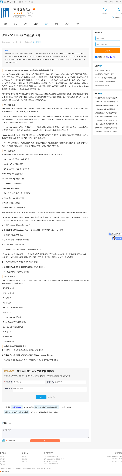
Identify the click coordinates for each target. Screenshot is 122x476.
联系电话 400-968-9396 (50, 461)
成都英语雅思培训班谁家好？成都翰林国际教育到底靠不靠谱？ (106, 113)
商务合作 (2, 464)
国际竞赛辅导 (19, 17)
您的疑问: (8, 388)
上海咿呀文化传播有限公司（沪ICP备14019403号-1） (38, 468)
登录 (7, 440)
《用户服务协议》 (111, 57)
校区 (36, 24)
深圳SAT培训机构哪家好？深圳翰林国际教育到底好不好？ (106, 128)
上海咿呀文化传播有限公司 (51, 456)
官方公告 (2, 461)
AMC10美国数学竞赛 (102, 85)
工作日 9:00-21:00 (117, 459)
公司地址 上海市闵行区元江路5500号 (54, 459)
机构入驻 (118, 2)
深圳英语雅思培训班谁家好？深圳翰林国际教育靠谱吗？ (106, 116)
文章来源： (34, 42)
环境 (56, 24)
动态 (46, 24)
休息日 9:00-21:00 (117, 461)
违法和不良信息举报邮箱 (51, 464)
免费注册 (110, 2)
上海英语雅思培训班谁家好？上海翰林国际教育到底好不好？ (106, 120)
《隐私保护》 (51, 397)
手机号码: (50, 382)
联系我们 (2, 459)
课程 (25, 24)
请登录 (105, 2)
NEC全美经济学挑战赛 (102, 70)
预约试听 (108, 51)
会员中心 (24, 456)
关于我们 (2, 456)
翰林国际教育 (17, 407)
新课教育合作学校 (9, 2)
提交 (41, 397)
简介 (15, 24)
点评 (77, 24)
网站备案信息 (5, 471)
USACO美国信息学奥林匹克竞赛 (105, 78)
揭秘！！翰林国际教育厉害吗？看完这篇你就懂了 (106, 124)
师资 (67, 24)
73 (22, 42)
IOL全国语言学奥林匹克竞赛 (104, 74)
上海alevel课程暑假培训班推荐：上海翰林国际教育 (107, 109)
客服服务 (24, 459)
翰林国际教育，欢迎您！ (27, 2)
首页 (5, 24)
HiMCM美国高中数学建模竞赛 (105, 81)
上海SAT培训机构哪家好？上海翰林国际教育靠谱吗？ (106, 131)
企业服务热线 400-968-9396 (114, 456)
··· (29, 17)
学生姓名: (8, 382)
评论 (45, 441)
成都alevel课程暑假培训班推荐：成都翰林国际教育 (107, 101)
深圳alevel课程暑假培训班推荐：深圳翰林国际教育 (107, 105)
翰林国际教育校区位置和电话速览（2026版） (106, 98)
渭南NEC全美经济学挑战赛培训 (46, 407)
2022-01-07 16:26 (9, 42)
